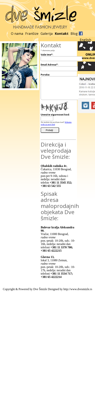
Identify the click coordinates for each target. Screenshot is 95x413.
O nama (17, 33)
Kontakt (61, 33)
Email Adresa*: (49, 64)
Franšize (31, 33)
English (85, 40)
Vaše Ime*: (47, 54)
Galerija (47, 33)
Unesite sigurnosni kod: (55, 114)
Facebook (81, 33)
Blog (74, 33)
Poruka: (45, 74)
